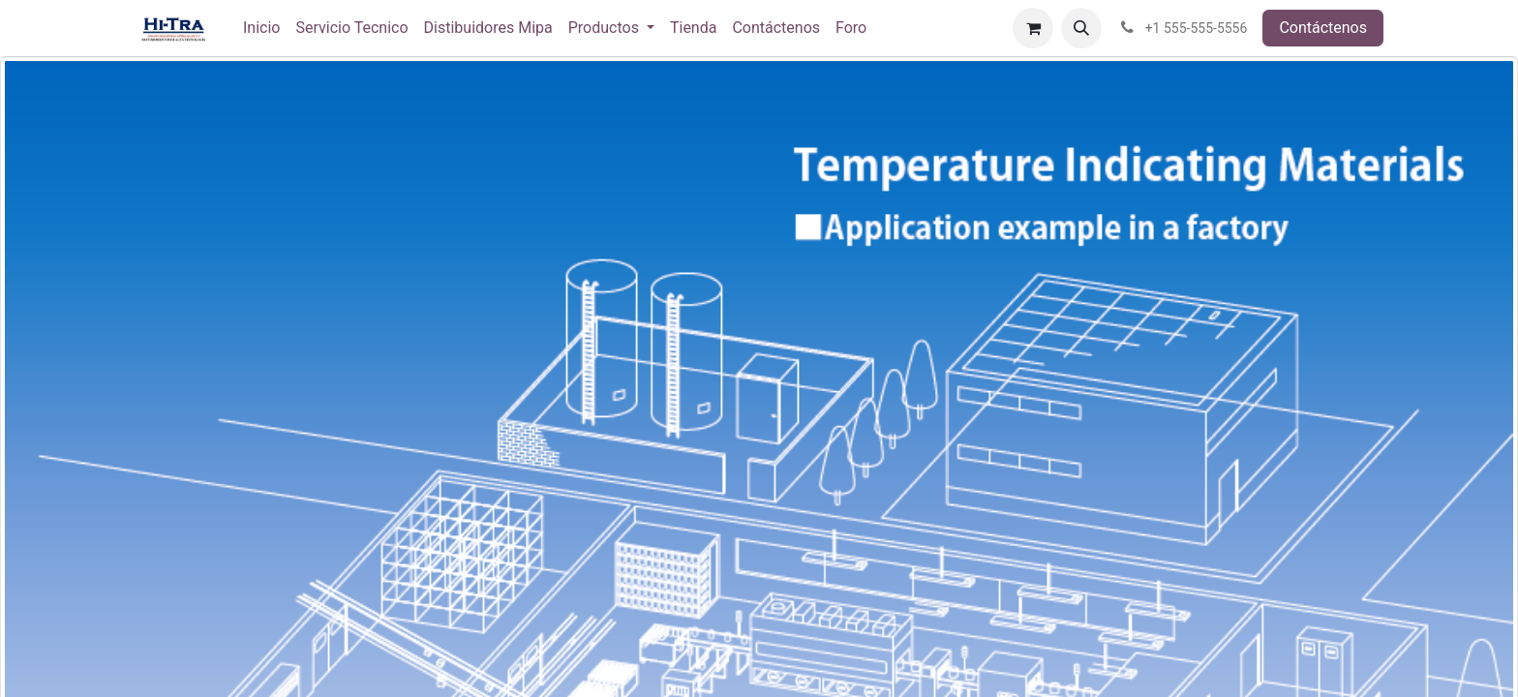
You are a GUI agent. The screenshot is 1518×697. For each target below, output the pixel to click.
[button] (1081, 28)
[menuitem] (261, 28)
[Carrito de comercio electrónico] (1033, 28)
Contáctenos (1323, 27)
